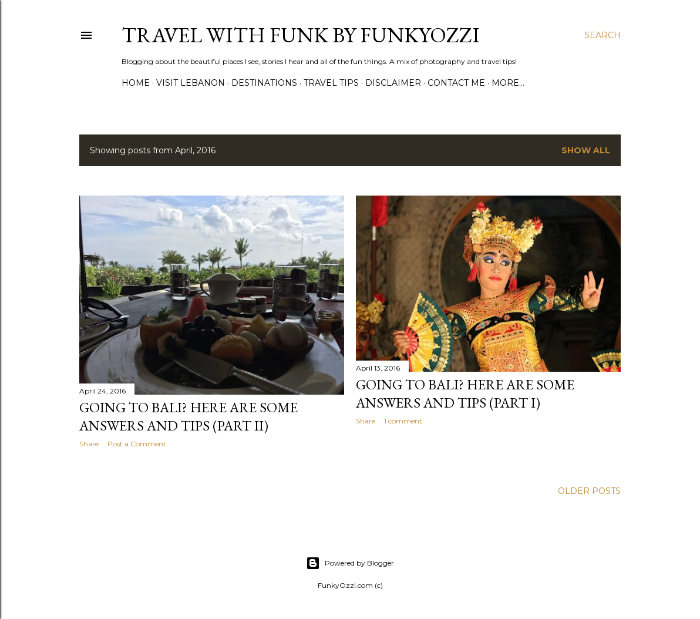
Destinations (264, 83)
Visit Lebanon (190, 83)
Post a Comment (136, 443)
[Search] (602, 35)
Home (136, 83)
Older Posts (589, 491)
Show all (585, 150)
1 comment (403, 420)
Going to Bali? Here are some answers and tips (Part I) (465, 393)
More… (508, 83)
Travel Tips (331, 83)
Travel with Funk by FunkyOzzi (301, 35)
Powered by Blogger (350, 563)
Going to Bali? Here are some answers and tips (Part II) (188, 416)
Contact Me (456, 83)
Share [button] (89, 443)
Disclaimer (393, 83)
